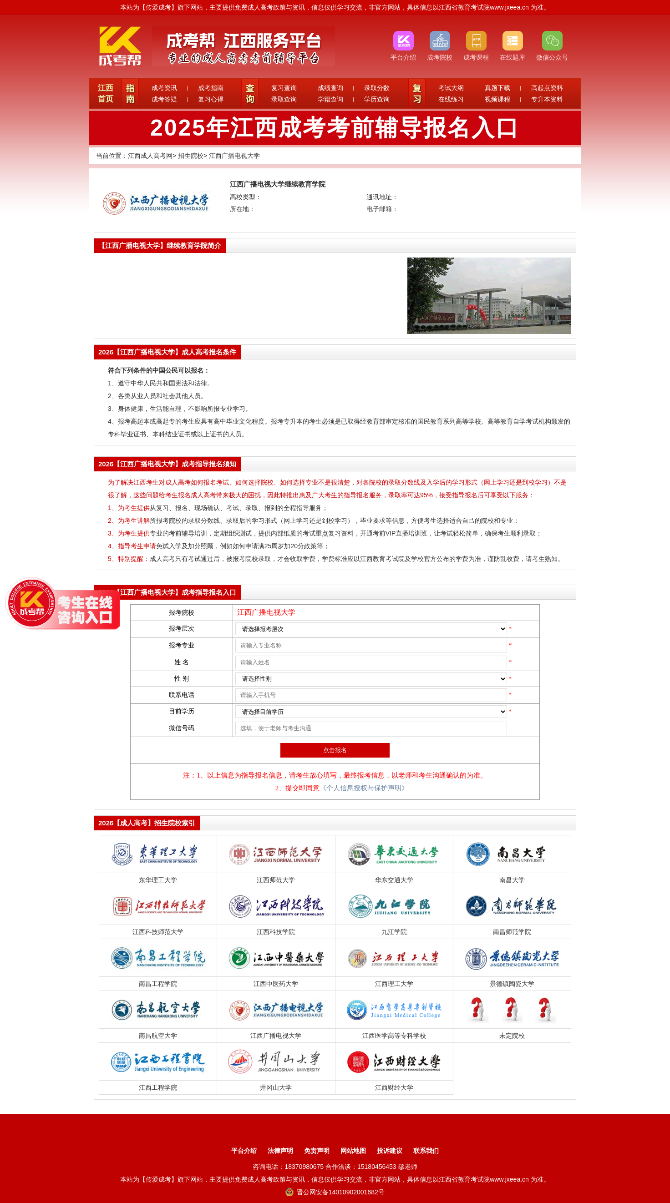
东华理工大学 (158, 880)
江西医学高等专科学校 (394, 1035)
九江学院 (394, 931)
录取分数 (377, 87)
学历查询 (377, 99)
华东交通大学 (394, 880)
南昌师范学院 (512, 931)
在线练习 (451, 99)
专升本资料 (547, 99)
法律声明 (280, 1150)
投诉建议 (389, 1150)
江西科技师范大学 (157, 931)
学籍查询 (330, 99)
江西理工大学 (394, 983)
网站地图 (353, 1150)
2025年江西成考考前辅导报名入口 (335, 128)
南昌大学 (512, 880)
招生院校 (190, 155)
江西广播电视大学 (234, 155)
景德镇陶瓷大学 (512, 983)
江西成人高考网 (150, 155)
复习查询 (284, 87)
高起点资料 (547, 87)
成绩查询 (330, 87)
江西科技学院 (276, 931)
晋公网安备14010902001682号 (334, 1192)
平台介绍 (244, 1150)
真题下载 (497, 87)
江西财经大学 (394, 1087)
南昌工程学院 (158, 983)
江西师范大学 (276, 880)
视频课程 (497, 99)
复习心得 (210, 99)
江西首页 (105, 93)
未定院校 (512, 1035)
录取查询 (284, 99)
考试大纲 (451, 87)
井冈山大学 (276, 1087)
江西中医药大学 (276, 983)
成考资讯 (164, 87)
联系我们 (426, 1150)
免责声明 (317, 1150)
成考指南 (210, 87)
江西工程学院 (158, 1087)
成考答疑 (164, 99)
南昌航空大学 (158, 1035)
